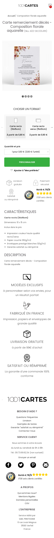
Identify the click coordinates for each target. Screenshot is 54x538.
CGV (27, 503)
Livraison (27, 420)
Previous (2, 127)
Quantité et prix (12, 146)
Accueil (11, 15)
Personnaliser (27, 162)
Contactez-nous (27, 430)
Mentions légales (27, 496)
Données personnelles (27, 499)
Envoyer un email (27, 457)
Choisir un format (27, 109)
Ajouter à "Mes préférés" (24, 170)
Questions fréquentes (27, 417)
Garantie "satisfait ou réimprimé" (27, 427)
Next (51, 127)
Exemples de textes (27, 424)
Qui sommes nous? (27, 493)
